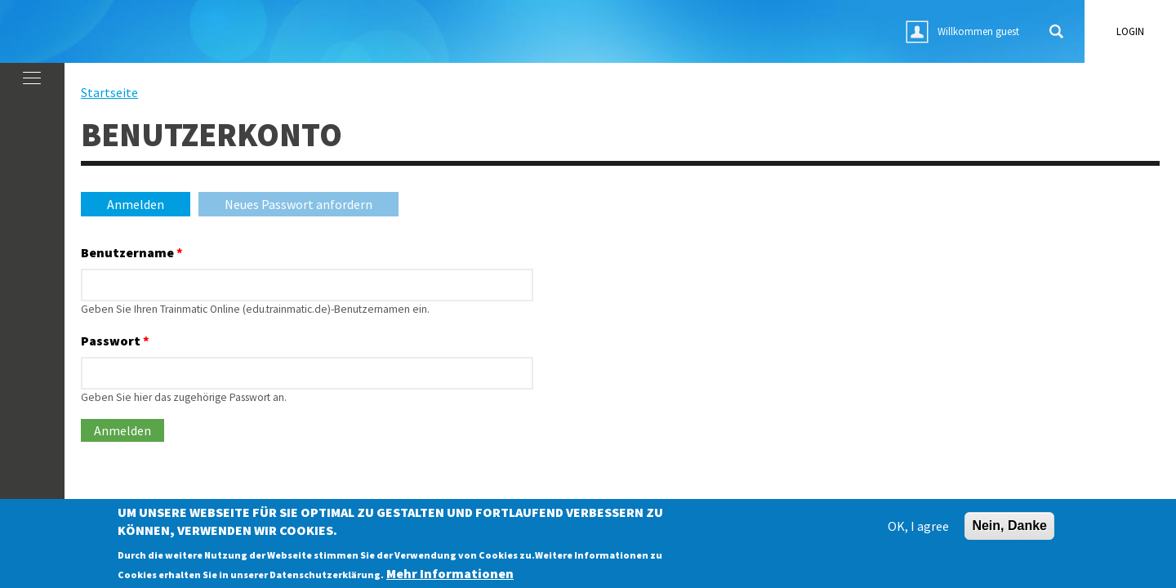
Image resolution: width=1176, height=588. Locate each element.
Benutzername (132, 252)
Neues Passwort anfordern (298, 204)
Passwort (115, 340)
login (1130, 31)
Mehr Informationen (450, 576)
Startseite (109, 92)
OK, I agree (918, 530)
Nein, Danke (1009, 530)
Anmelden (148, 204)
